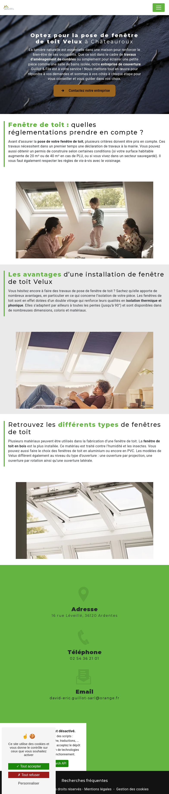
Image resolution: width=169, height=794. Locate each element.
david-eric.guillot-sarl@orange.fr (85, 688)
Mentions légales (97, 789)
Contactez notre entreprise (84, 90)
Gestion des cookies (132, 789)
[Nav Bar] (159, 7)
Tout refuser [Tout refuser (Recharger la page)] (29, 775)
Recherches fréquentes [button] (85, 780)
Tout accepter (28, 766)
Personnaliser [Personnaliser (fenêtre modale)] (28, 783)
